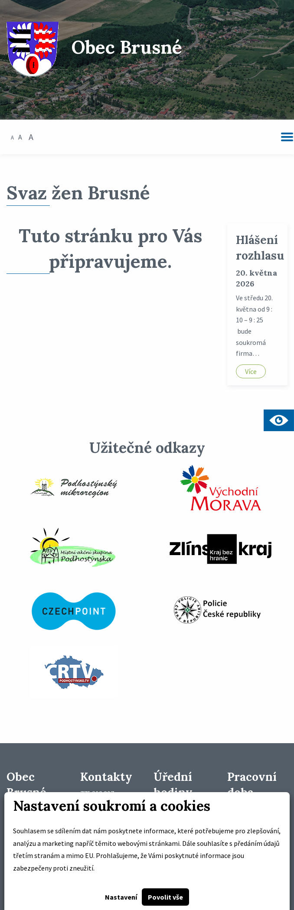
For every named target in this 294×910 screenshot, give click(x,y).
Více (251, 371)
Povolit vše (165, 897)
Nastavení (121, 897)
